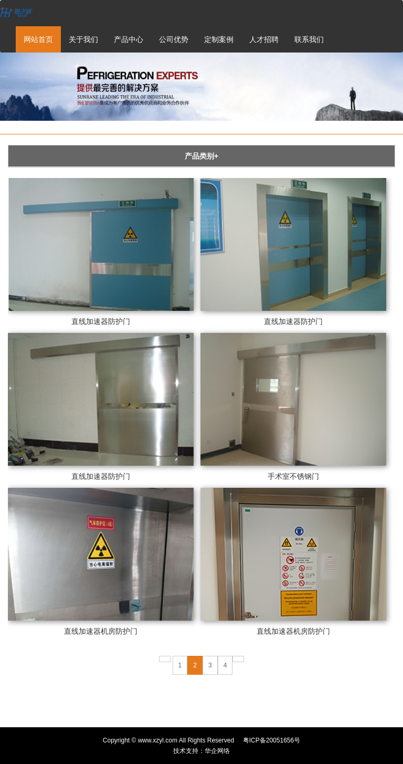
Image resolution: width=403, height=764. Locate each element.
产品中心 (128, 39)
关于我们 (83, 39)
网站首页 (38, 39)
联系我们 (309, 39)
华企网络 (217, 751)
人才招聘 (264, 39)
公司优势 (173, 39)
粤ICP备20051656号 (271, 740)
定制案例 (219, 39)
